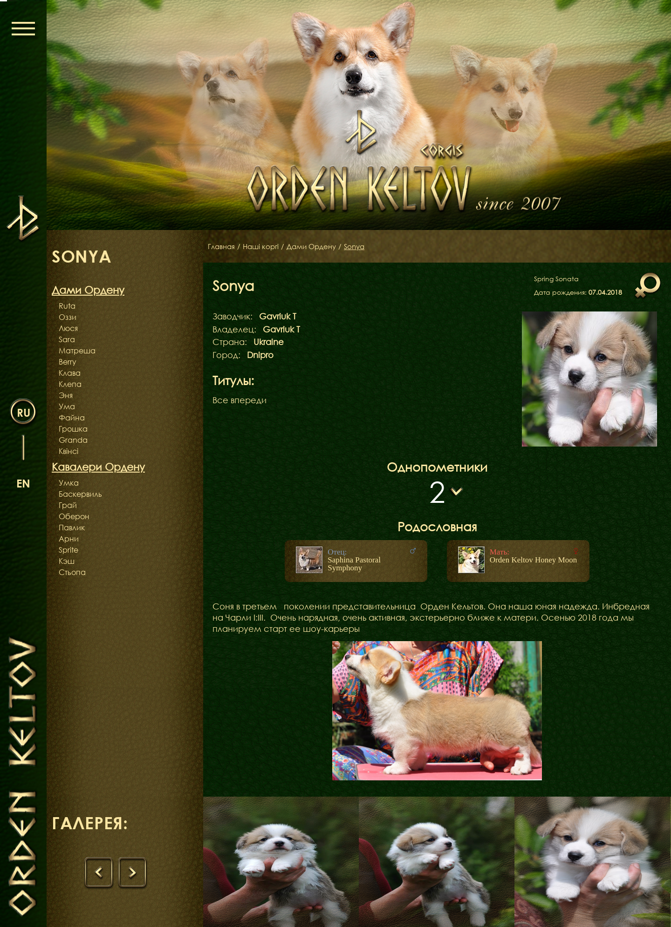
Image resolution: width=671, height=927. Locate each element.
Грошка (73, 429)
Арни (69, 538)
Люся (68, 328)
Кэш (67, 561)
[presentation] (99, 874)
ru (23, 412)
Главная (222, 246)
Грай (68, 505)
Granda (73, 440)
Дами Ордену (317, 246)
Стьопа (72, 572)
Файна (72, 417)
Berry (67, 361)
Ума (67, 406)
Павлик (72, 527)
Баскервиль (80, 494)
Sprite (68, 550)
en (23, 482)
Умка (69, 483)
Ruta (67, 306)
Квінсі (68, 451)
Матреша (77, 350)
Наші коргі (264, 246)
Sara (67, 339)
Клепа (70, 384)
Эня (66, 395)
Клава (70, 373)
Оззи (67, 317)
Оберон (74, 516)
